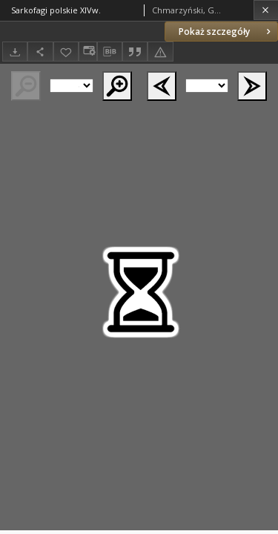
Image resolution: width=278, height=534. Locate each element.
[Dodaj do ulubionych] (66, 52)
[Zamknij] (266, 10)
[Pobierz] (14, 52)
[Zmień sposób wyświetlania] (87, 52)
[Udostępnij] (40, 52)
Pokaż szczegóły (226, 31)
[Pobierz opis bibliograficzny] (109, 52)
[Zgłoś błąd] (160, 52)
